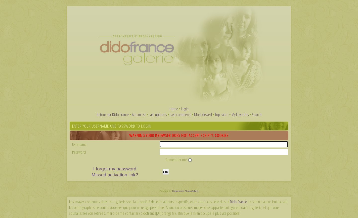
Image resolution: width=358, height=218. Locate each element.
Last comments (180, 114)
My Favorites (240, 114)
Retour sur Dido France (113, 114)
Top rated (221, 114)
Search (257, 114)
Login (184, 109)
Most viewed (203, 114)
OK (166, 172)
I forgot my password (114, 168)
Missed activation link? (114, 174)
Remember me (176, 159)
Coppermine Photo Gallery (185, 191)
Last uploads (158, 114)
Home (174, 109)
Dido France (238, 202)
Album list (139, 114)
